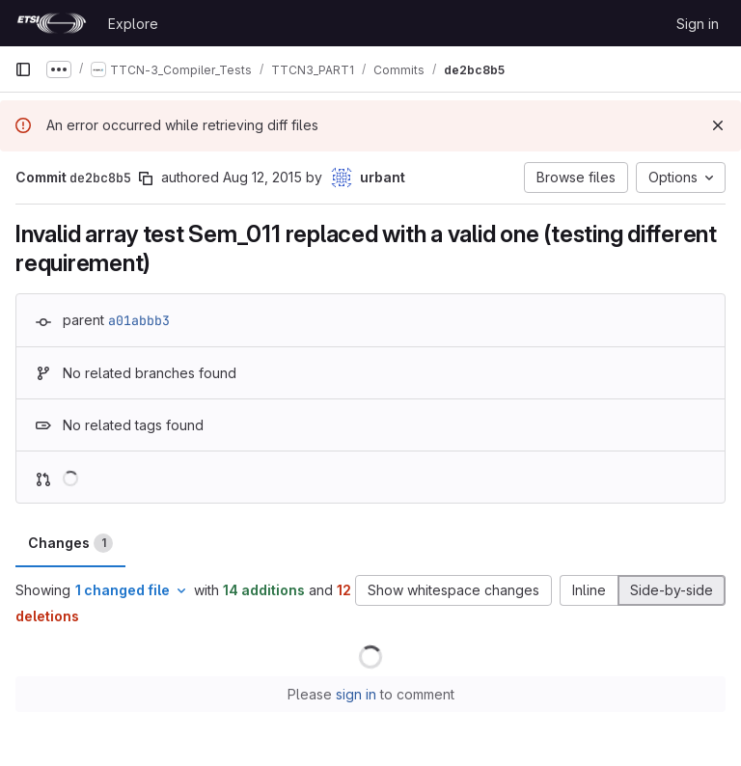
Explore (133, 23)
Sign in (697, 23)
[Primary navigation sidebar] (23, 69)
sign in (356, 694)
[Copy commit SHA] (145, 178)
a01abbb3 (139, 320)
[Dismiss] (717, 125)
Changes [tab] (70, 543)
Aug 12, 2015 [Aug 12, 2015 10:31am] (262, 177)
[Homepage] (52, 23)
